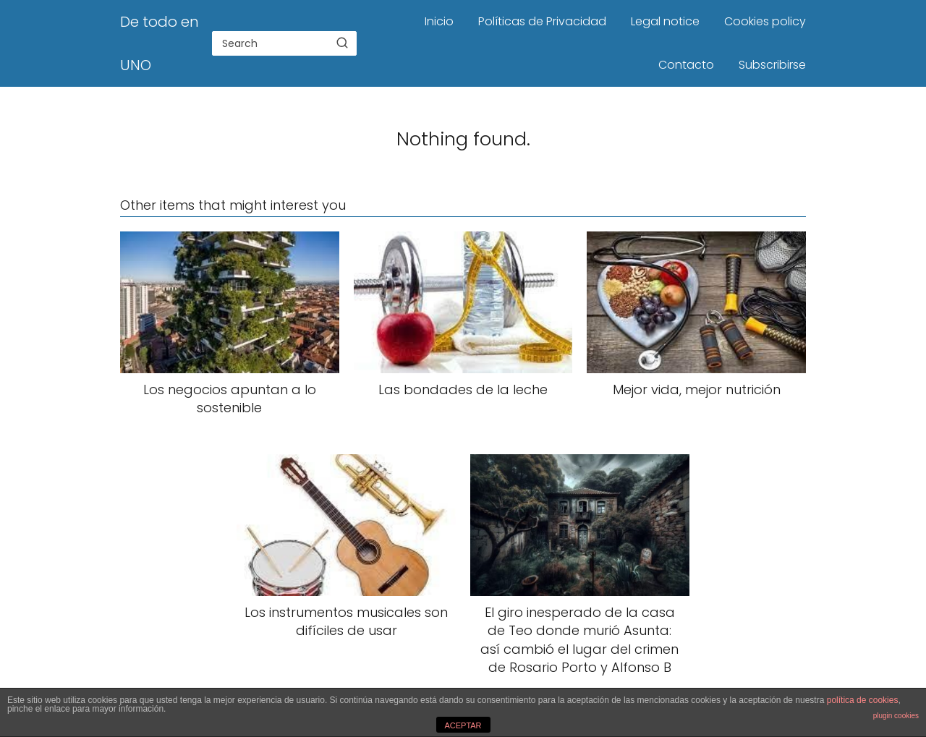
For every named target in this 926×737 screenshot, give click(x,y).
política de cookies (863, 700)
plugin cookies (896, 716)
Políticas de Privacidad (542, 21)
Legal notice (665, 21)
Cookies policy (765, 21)
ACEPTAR (462, 725)
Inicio (439, 21)
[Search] (342, 42)
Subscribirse (772, 64)
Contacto (686, 64)
